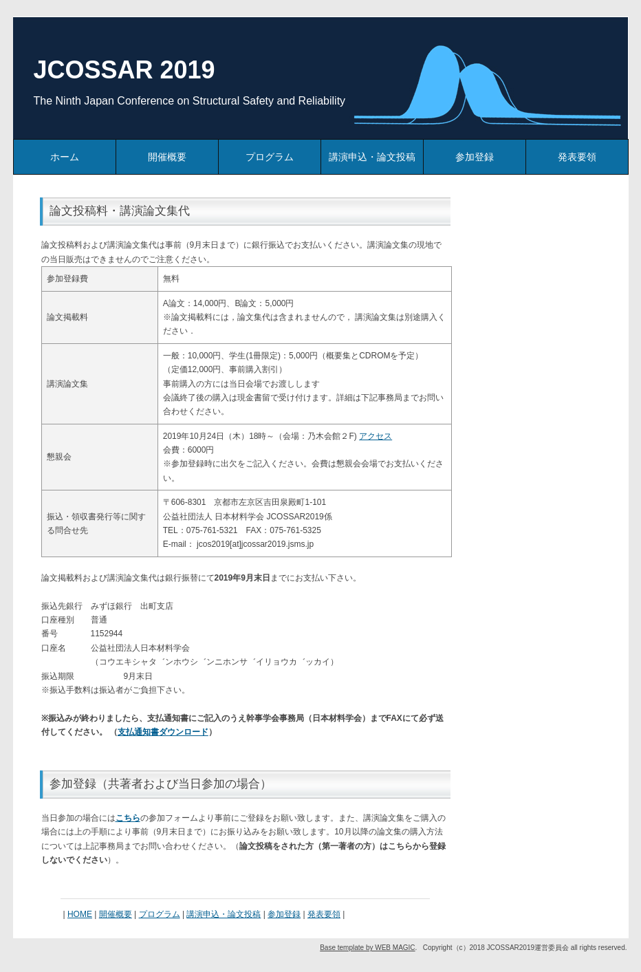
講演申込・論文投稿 (372, 156)
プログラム (270, 156)
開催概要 (167, 156)
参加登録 (474, 156)
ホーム (64, 156)
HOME (79, 914)
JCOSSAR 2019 (124, 70)
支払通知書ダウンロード (163, 732)
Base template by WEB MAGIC (367, 947)
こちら (128, 818)
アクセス (375, 436)
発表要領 (577, 156)
